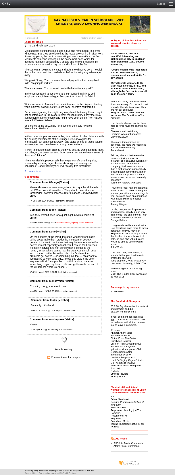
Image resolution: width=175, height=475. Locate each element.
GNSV (6, 3)
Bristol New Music (120, 399)
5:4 (112, 396)
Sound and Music (120, 421)
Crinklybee (116, 341)
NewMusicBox (118, 407)
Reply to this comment (64, 201)
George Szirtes (119, 352)
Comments (137, 443)
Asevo (56, 473)
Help (35, 473)
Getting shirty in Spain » (92, 38)
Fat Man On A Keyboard (123, 346)
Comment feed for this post (64, 357)
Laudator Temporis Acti (123, 357)
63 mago (115, 330)
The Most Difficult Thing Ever (126, 365)
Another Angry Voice (121, 332)
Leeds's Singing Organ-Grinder (127, 360)
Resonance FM (119, 415)
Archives (119, 291)
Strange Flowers (119, 373)
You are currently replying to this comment (74, 223)
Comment (35, 182)
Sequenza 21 (118, 418)
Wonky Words (118, 376)
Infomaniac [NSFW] (121, 354)
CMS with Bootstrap (68, 473)
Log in (161, 3)
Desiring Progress (120, 402)
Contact (28, 473)
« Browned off (31, 38)
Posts (127, 443)
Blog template (44, 473)
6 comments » (32, 171)
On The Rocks (118, 362)
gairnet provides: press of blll (126, 349)
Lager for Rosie (33, 42)
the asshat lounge (120, 335)
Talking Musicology (121, 424)
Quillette (115, 371)
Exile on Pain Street (121, 343)
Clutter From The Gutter (123, 338)
